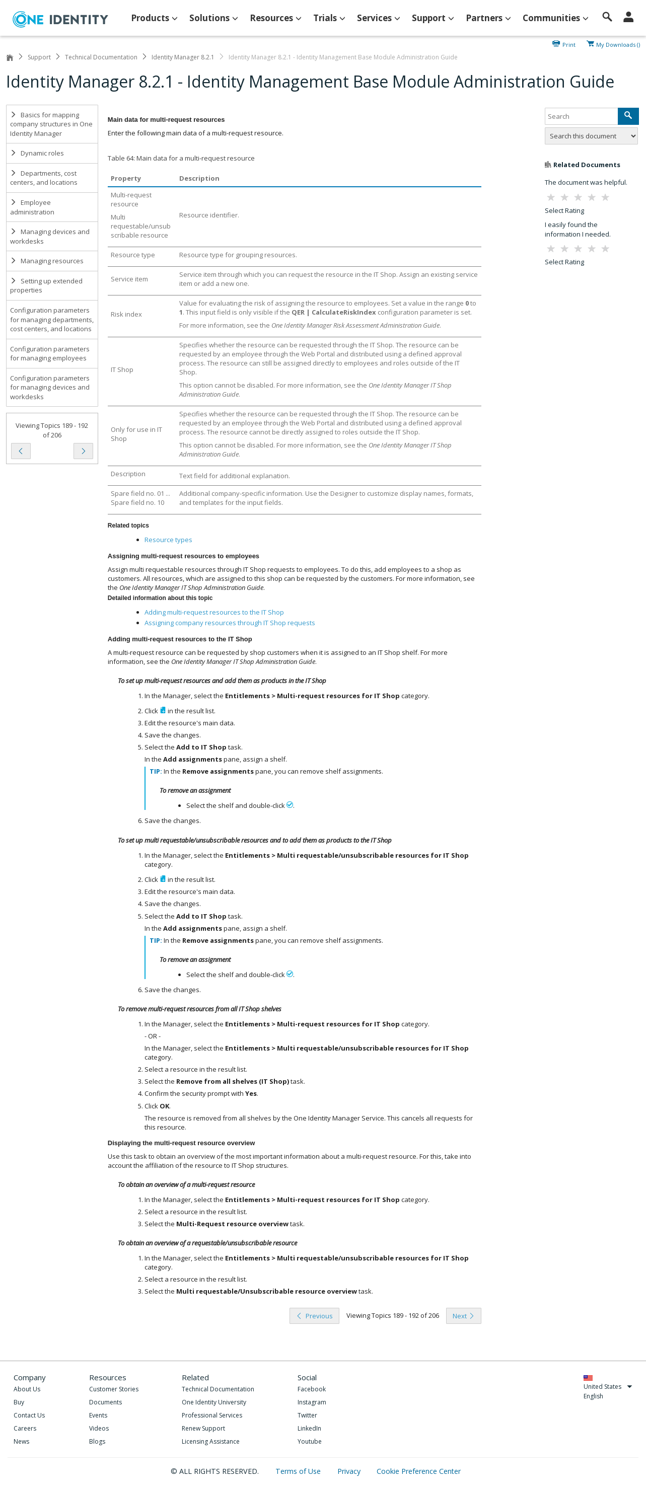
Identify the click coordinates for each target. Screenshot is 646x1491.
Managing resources (47, 260)
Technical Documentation (101, 57)
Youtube (310, 1441)
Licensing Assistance (211, 1441)
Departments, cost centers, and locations (44, 178)
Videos (99, 1428)
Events (98, 1415)
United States (608, 1386)
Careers (25, 1428)
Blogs (97, 1441)
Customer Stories (113, 1389)
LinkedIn (309, 1428)
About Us (27, 1389)
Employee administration (32, 207)
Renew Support (203, 1428)
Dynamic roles (37, 153)
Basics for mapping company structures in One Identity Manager (51, 124)
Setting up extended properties (46, 285)
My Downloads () (618, 43)
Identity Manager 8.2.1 (183, 57)
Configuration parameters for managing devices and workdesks (50, 387)
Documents (105, 1402)
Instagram (312, 1402)
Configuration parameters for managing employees (50, 353)
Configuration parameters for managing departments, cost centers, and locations (52, 319)
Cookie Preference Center (419, 1471)
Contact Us (29, 1415)
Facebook (312, 1389)
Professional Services (212, 1415)
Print (569, 43)
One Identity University (214, 1402)
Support (39, 57)
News (21, 1441)
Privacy (350, 1471)
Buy (19, 1402)
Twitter (307, 1415)
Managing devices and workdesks (50, 236)
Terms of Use (299, 1471)
